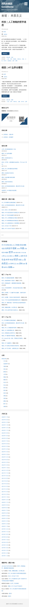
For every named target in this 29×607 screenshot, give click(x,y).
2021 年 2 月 (5, 494)
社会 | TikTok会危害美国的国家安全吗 (11, 300)
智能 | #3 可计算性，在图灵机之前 (10, 348)
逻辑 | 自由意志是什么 (7, 158)
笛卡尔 (5, 60)
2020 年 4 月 (5, 518)
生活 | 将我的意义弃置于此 (8, 333)
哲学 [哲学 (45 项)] (11, 252)
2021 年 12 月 (5, 470)
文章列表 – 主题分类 (8, 134)
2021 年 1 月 (5, 497)
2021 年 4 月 (5, 489)
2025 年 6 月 (5, 419)
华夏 (4, 366)
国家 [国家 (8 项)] (17, 252)
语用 (4, 398)
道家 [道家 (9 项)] (24, 263)
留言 (10, 593)
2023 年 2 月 (5, 454)
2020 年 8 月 (5, 507)
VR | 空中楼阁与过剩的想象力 (9, 202)
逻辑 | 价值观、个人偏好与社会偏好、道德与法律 (14, 292)
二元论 (7, 59)
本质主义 (19, 59)
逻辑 (16, 60)
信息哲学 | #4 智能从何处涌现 (9, 190)
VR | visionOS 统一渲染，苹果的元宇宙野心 (12, 338)
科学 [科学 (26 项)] (8, 259)
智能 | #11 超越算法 (7, 343)
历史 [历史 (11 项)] (25, 248)
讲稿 (4, 395)
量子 (4, 403)
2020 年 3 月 (5, 521)
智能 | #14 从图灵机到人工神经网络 (10, 223)
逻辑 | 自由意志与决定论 (8, 173)
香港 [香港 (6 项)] (13, 267)
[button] (26, 3)
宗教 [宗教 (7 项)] (25, 252)
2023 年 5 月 (5, 446)
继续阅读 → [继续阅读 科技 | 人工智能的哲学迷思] (5, 53)
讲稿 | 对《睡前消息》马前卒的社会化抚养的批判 (14, 302)
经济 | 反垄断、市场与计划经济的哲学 (11, 297)
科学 (4, 387)
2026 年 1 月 (5, 417)
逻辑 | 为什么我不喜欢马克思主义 (10, 310)
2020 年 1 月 (5, 526)
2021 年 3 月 (5, 491)
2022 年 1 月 (5, 467)
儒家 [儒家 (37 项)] (14, 248)
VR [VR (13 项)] (4, 245)
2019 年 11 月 (5, 531)
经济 (4, 393)
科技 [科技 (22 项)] (11, 259)
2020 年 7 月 (5, 510)
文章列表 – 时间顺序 (8, 137)
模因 (12, 99)
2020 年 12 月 (5, 499)
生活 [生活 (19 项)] (25, 256)
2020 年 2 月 (5, 523)
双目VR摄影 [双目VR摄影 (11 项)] (5, 252)
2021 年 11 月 (5, 473)
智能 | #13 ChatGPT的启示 (8, 228)
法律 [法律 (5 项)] (19, 256)
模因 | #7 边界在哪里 (12, 67)
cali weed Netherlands (7, 566)
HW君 (4, 31)
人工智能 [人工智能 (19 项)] (16, 245)
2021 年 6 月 (5, 483)
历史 (4, 369)
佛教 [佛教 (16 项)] (24, 245)
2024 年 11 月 (5, 430)
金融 (4, 406)
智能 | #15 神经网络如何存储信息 (10, 220)
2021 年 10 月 (5, 475)
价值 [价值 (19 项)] (21, 245)
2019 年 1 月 (5, 555)
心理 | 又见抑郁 (14, 583)
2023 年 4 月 (5, 449)
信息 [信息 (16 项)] (3, 248)
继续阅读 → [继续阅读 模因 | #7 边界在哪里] (5, 96)
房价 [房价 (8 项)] (8, 256)
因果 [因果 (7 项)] (14, 252)
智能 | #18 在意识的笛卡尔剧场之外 (10, 212)
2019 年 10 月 (5, 534)
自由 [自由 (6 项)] (23, 260)
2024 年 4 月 (5, 435)
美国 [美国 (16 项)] (19, 260)
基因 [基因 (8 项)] (19, 252)
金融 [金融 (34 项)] (10, 267)
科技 (12, 57)
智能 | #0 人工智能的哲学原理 (9, 327)
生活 (4, 382)
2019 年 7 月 (5, 539)
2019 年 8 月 (5, 537)
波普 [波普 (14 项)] (22, 256)
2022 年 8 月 (5, 459)
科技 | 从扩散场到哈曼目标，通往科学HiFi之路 (13, 186)
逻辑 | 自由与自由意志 (7, 181)
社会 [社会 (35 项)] (4, 259)
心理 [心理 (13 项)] (3, 256)
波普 (19, 101)
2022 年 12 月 (5, 457)
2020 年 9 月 (5, 505)
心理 (4, 374)
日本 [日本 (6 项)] (13, 256)
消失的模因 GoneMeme (7, 5)
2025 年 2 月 (5, 422)
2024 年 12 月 (5, 427)
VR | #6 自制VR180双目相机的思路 (17, 573)
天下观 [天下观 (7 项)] (22, 252)
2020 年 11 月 (5, 502)
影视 (4, 371)
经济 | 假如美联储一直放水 (8, 280)
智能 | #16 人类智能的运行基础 (9, 218)
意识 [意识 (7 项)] (6, 256)
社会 (4, 385)
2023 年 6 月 (5, 443)
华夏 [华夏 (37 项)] (22, 248)
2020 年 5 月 (5, 515)
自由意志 (9, 60)
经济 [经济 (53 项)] (16, 259)
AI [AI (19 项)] (2, 245)
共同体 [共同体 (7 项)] (18, 248)
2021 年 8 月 (5, 481)
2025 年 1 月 (5, 425)
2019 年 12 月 (5, 529)
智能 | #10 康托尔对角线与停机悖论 (10, 345)
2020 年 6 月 (5, 513)
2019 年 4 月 (5, 547)
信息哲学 (5, 363)
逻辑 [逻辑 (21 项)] (21, 263)
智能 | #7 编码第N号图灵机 (8, 335)
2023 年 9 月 (5, 438)
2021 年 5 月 (5, 486)
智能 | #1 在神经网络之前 (8, 330)
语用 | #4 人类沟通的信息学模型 (9, 168)
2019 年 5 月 (5, 545)
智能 (4, 377)
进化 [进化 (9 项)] (18, 263)
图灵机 (14, 59)
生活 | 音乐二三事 (6, 210)
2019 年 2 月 (5, 553)
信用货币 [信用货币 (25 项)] (8, 248)
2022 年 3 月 (5, 465)
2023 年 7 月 (5, 441)
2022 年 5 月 (5, 462)
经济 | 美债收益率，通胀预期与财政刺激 (11, 283)
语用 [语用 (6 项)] (9, 263)
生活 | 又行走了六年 (7, 226)
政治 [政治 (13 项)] (11, 256)
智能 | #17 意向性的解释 (8, 215)
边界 (13, 60)
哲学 (11, 59)
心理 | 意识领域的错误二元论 (9, 149)
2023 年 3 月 (5, 451)
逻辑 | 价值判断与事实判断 (8, 177)
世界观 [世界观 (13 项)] (7, 245)
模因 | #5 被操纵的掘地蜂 (8, 278)
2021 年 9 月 (5, 478)
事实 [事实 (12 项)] (11, 245)
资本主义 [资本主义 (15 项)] (13, 264)
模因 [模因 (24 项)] (16, 256)
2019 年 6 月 (5, 542)
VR (4, 361)
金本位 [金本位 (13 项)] (6, 267)
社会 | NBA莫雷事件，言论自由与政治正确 (12, 288)
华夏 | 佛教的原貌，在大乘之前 (9, 307)
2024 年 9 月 (5, 433)
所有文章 (8, 57)
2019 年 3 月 (5, 550)
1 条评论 (5, 34)
